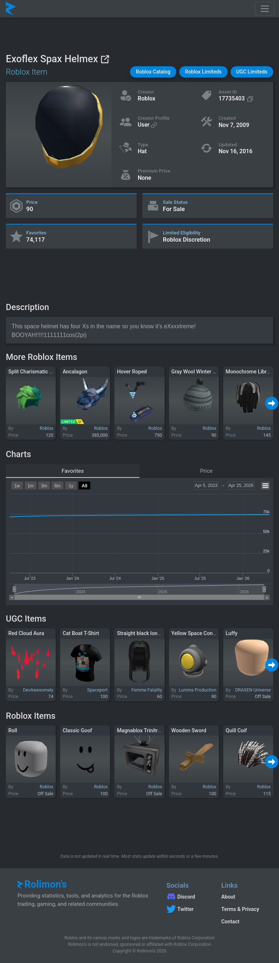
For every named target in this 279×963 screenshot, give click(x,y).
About (228, 897)
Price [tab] (206, 471)
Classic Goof (77, 730)
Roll (12, 730)
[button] (153, 72)
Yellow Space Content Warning (206, 633)
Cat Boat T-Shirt (81, 633)
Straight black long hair (143, 633)
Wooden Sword (188, 730)
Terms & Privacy (240, 909)
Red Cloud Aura (26, 633)
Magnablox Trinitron (140, 730)
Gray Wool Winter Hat (196, 371)
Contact (230, 921)
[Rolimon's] (11, 8)
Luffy (231, 633)
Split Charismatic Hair (33, 371)
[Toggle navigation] (265, 9)
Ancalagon (75, 371)
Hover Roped (132, 371)
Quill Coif (236, 730)
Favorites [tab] (73, 471)
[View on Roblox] (105, 59)
